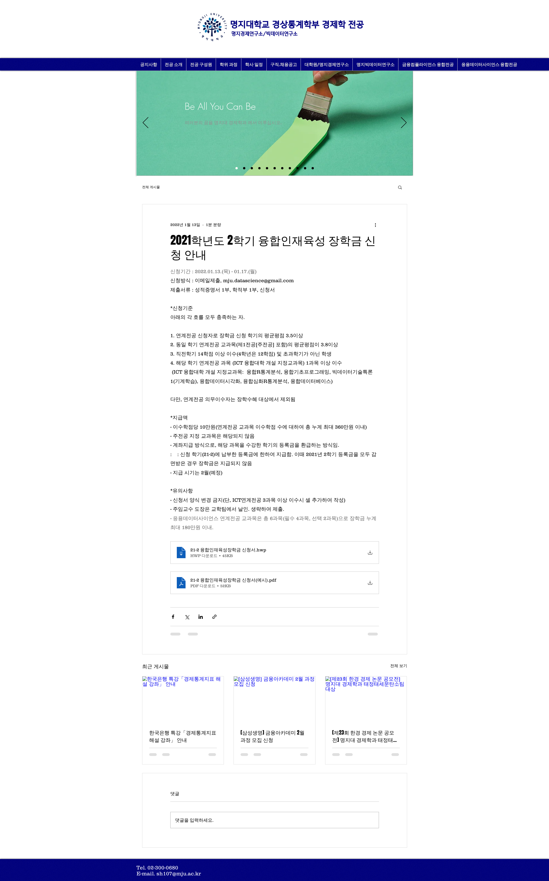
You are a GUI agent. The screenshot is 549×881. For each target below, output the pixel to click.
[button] (400, 187)
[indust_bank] (313, 168)
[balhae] (297, 168)
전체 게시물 (151, 187)
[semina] (290, 168)
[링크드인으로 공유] (200, 616)
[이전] (145, 123)
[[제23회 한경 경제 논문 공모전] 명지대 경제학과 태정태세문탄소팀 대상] (366, 699)
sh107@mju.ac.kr (178, 873)
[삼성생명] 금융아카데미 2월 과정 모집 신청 (273, 736)
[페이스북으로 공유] (173, 616)
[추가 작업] (375, 224)
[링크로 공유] (214, 616)
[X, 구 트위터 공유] (186, 616)
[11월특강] (267, 168)
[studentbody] (305, 168)
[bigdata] (275, 168)
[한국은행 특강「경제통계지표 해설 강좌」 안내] (183, 699)
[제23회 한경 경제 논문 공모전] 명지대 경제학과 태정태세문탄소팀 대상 (365, 736)
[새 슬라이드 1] (244, 168)
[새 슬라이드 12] (252, 168)
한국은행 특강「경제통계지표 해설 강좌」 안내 (182, 736)
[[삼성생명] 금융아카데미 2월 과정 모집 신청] (274, 699)
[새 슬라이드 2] (236, 168)
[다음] (404, 123)
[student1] (282, 168)
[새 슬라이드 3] (259, 168)
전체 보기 (398, 665)
